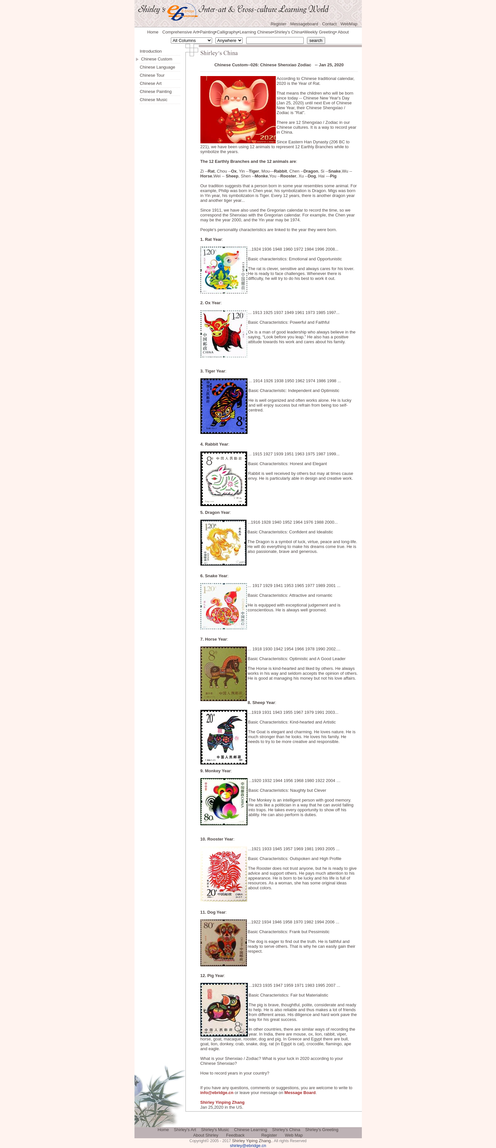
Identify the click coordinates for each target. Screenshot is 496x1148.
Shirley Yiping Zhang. (252, 1140)
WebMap (348, 23)
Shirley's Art (185, 1129)
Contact (329, 23)
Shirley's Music (215, 1129)
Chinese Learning (250, 1129)
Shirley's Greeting (321, 1129)
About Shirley (205, 1135)
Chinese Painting (156, 91)
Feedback (235, 1135)
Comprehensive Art (180, 32)
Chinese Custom (156, 59)
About (343, 32)
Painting (207, 32)
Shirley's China (288, 32)
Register (278, 23)
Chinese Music (153, 99)
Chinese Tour (152, 75)
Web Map (294, 1135)
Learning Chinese (256, 32)
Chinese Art (150, 83)
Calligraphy (227, 32)
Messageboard (304, 23)
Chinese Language (157, 67)
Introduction (151, 51)
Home (153, 32)
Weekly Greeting (319, 32)
